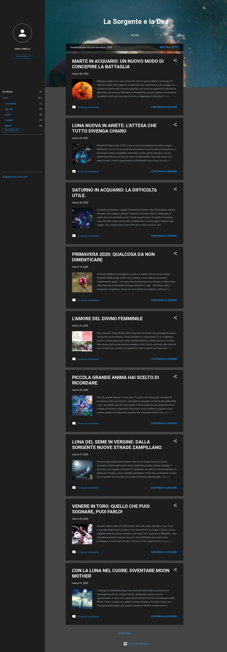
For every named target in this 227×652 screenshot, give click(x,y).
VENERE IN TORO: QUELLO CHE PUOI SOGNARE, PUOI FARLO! (111, 508)
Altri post (124, 633)
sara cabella (22, 48)
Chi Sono (160, 35)
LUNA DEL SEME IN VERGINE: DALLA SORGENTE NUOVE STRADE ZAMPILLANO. (117, 444)
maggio (9, 120)
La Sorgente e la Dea (136, 21)
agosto (9, 109)
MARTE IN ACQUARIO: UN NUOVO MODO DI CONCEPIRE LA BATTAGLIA (118, 63)
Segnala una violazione (15, 176)
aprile (8, 125)
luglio (8, 114)
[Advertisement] (196, 91)
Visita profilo (22, 57)
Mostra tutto (169, 47)
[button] (175, 60)
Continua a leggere (164, 107)
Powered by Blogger (135, 643)
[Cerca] (204, 8)
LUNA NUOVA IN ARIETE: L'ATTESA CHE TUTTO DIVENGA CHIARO (114, 128)
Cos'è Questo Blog (137, 35)
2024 (5, 98)
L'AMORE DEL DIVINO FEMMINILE (107, 318)
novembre (10, 103)
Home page (112, 35)
